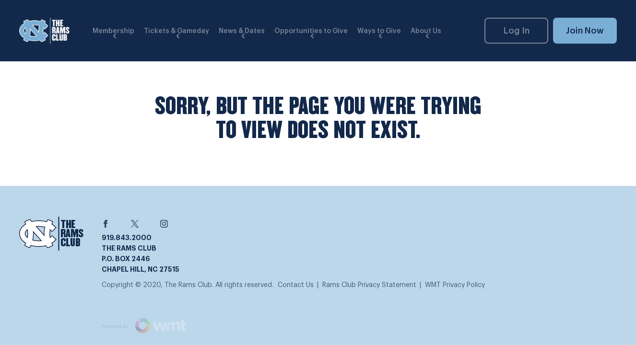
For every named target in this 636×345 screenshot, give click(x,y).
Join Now (585, 30)
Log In (517, 30)
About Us (426, 31)
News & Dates (242, 31)
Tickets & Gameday (176, 31)
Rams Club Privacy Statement (369, 285)
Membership (113, 31)
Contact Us (296, 285)
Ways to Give (379, 31)
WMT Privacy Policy (455, 285)
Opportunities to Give (311, 31)
